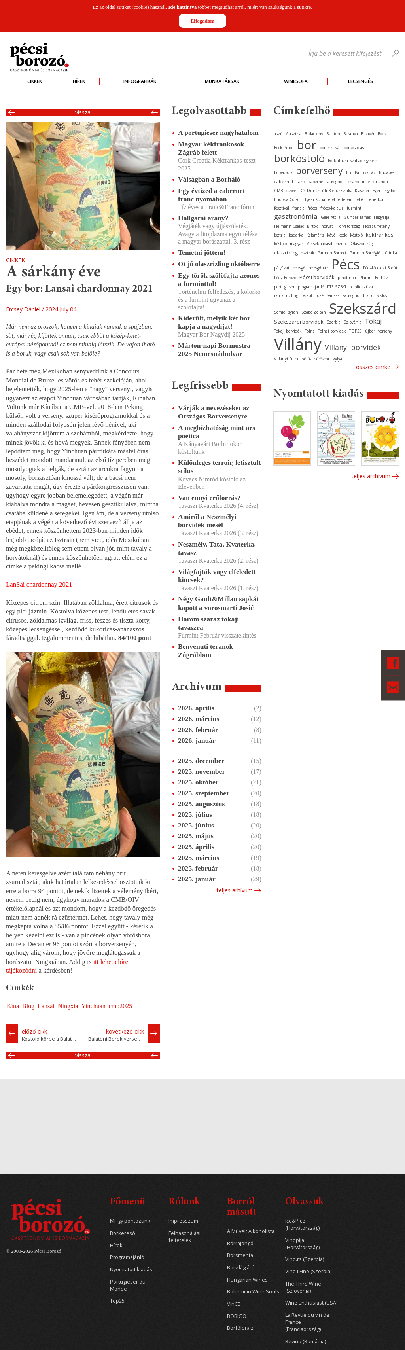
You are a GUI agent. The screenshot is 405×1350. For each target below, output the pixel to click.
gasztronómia (296, 216)
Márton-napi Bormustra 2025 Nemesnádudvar (214, 349)
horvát (327, 226)
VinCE (233, 1304)
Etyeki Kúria (314, 199)
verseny (385, 331)
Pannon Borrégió (365, 253)
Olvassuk (304, 1202)
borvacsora (283, 172)
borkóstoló (299, 158)
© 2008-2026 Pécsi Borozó (33, 1251)
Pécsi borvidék (317, 277)
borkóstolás (354, 147)
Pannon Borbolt (332, 253)
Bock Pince (283, 147)
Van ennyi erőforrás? (209, 498)
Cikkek (34, 81)
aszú (278, 133)
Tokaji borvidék (288, 331)
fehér (360, 199)
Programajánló (127, 1257)
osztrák (307, 253)
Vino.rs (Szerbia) (304, 1259)
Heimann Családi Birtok (296, 226)
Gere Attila (331, 217)
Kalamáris (315, 235)
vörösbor (321, 359)
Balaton (333, 133)
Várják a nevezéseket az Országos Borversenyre (213, 412)
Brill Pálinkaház (361, 172)
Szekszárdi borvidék (299, 321)
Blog (28, 1006)
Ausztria (293, 133)
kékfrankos (380, 234)
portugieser (284, 287)
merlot (341, 243)
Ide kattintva (182, 7)
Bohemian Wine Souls (253, 1291)
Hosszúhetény (376, 226)
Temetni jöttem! (201, 252)
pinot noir (347, 277)
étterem (345, 199)
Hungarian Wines (247, 1279)
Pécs (345, 264)
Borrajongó (240, 1243)
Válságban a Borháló (209, 179)
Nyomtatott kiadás (131, 1269)
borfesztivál (330, 147)
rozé (320, 295)
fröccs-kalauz (332, 208)
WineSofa (296, 81)
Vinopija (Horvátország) (302, 1244)
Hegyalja (381, 217)
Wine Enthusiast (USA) (311, 1302)
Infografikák (139, 81)
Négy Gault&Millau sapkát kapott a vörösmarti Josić (218, 603)
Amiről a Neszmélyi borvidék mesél (207, 521)
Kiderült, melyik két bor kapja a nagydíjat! (214, 322)
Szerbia (334, 322)
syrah (293, 312)
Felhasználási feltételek (184, 1237)
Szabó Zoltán (313, 312)
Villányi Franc (286, 359)
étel (331, 199)
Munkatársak (222, 81)
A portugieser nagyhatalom (218, 132)
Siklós (381, 295)
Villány (298, 344)
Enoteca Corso (286, 199)
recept (306, 295)
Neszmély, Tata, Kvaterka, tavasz (217, 548)
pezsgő (299, 268)
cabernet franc (290, 181)
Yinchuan (93, 1006)
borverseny (319, 170)
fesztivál (281, 208)
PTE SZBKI (336, 287)
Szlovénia (352, 322)
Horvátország (348, 226)
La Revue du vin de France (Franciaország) (307, 1322)
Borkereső (122, 1233)
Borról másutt (242, 1207)
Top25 (117, 1300)
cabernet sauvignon (327, 181)
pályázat (282, 268)
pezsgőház (318, 268)
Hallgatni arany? (203, 218)
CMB (278, 190)
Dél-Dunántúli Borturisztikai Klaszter (334, 190)
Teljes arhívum (234, 890)
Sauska (333, 295)
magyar (296, 243)
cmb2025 (120, 1006)
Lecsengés (360, 81)
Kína (13, 1006)
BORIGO (236, 1316)
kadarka (296, 235)
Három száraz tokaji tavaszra (208, 623)
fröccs (312, 208)
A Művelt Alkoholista (250, 1231)
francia (298, 208)
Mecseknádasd (319, 243)
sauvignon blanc (358, 295)
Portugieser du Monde (128, 1285)
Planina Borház (374, 277)
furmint (354, 208)
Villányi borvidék (353, 347)
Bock (382, 133)
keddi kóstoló (351, 235)
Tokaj (373, 321)
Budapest (387, 172)
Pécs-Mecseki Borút (380, 268)
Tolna (310, 331)
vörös (306, 359)
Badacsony (314, 133)
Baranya (350, 133)
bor (306, 144)
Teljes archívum (370, 476)
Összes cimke (373, 367)
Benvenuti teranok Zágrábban (205, 650)
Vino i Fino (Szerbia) (308, 1271)
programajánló (311, 287)
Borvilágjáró (241, 1267)
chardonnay (359, 181)
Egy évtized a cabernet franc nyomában (211, 195)
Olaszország (361, 243)
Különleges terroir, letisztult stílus (219, 466)
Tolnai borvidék (332, 331)
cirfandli (380, 181)
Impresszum (183, 1220)
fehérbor (376, 199)
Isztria (280, 235)
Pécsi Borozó (285, 277)
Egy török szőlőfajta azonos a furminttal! (219, 279)
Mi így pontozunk (130, 1220)
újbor (370, 331)
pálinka (390, 253)
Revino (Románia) (305, 1341)
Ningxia (68, 1006)
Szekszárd (362, 308)
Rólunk (184, 1202)
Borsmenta (240, 1255)
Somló (279, 312)
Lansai (46, 1006)
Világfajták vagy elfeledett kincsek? (217, 576)
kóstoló (280, 243)
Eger (376, 190)
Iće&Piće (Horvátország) (302, 1224)
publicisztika (361, 287)
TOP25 (355, 331)
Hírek (79, 81)
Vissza (83, 112)
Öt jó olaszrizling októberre (219, 264)
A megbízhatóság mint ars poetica (216, 432)
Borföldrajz (240, 1328)
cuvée (291, 190)
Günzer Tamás (357, 217)
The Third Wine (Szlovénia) (303, 1287)
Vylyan (339, 359)
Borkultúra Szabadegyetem (353, 160)
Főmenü (127, 1202)
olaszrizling (286, 253)
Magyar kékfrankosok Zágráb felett (211, 148)
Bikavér (368, 133)
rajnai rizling (286, 295)
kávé (331, 235)
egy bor (390, 190)
